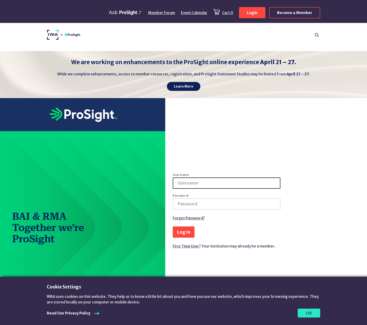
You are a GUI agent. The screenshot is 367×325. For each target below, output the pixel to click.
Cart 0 (227, 12)
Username (181, 175)
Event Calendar (194, 12)
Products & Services (149, 34)
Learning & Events (191, 34)
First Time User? (187, 246)
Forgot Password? (189, 218)
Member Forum (161, 12)
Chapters (271, 32)
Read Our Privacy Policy (68, 313)
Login (252, 12)
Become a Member (294, 12)
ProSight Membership (235, 34)
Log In (183, 232)
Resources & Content (104, 34)
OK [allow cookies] (309, 313)
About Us (297, 34)
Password (180, 195)
